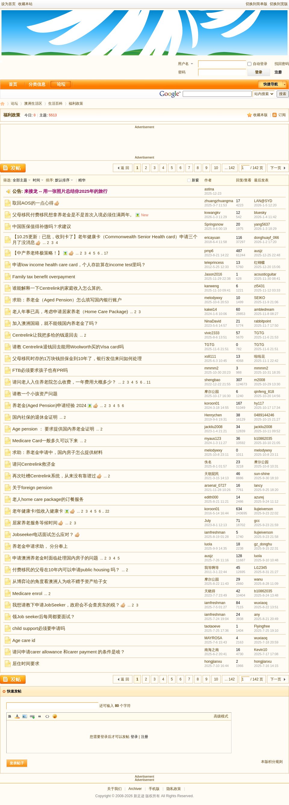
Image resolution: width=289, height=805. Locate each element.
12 (238, 213)
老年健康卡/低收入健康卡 (37, 511)
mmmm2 (211, 368)
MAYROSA (213, 638)
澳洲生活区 (33, 103)
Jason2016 (213, 274)
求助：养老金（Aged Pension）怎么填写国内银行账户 (67, 299)
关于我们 (114, 789)
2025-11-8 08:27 (266, 314)
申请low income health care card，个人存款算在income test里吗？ (79, 264)
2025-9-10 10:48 (266, 560)
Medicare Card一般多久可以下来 (45, 440)
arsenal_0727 (215, 485)
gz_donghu (263, 544)
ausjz (258, 251)
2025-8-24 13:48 (266, 595)
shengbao (212, 380)
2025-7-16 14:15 (266, 666)
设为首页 (8, 4)
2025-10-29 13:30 (267, 384)
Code (47, 716)
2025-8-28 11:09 (266, 583)
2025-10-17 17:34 (267, 407)
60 (238, 309)
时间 (36, 180)
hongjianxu (213, 661)
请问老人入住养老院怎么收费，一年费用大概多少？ (64, 381)
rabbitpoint (262, 321)
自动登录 (257, 64)
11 (149, 382)
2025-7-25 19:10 (266, 630)
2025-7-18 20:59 (266, 642)
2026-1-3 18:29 (265, 228)
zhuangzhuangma (218, 201)
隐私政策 (173, 789)
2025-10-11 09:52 (267, 431)
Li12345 (260, 568)
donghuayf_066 (266, 238)
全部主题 (20, 180)
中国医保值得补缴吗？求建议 (41, 226)
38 (238, 415)
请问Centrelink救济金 (33, 464)
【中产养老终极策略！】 (37, 252)
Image (25, 716)
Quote (40, 716)
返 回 (125, 168)
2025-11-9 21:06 (266, 302)
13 (238, 263)
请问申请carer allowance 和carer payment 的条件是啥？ (68, 651)
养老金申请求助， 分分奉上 (40, 546)
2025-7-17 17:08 (266, 654)
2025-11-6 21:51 (266, 349)
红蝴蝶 (259, 263)
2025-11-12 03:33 (267, 290)
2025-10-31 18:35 (267, 372)
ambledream (264, 309)
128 (239, 556)
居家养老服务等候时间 (34, 522)
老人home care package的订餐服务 (48, 499)
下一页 (275, 168)
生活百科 (55, 103)
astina (209, 189)
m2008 (259, 380)
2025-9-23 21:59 (266, 525)
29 (238, 579)
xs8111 (210, 356)
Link (32, 716)
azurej (259, 497)
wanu (258, 579)
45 (238, 568)
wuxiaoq (260, 603)
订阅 (282, 115)
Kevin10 (260, 650)
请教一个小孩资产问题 (34, 393)
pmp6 (208, 251)
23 (238, 462)
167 (239, 403)
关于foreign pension (32, 487)
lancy (258, 485)
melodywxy (213, 298)
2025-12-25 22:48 (267, 255)
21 (238, 321)
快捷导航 (270, 84)
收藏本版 (260, 115)
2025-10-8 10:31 (266, 466)
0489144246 (264, 415)
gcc (257, 521)
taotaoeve (212, 626)
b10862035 (263, 438)
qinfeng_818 (264, 392)
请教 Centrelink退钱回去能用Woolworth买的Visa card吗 (68, 346)
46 (238, 474)
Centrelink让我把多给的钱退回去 (45, 335)
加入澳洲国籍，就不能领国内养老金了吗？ (55, 323)
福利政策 (11, 115)
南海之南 (211, 650)
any (257, 614)
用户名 (183, 64)
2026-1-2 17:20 (265, 242)
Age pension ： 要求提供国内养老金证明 (53, 428)
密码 (181, 72)
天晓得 (209, 591)
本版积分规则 (272, 762)
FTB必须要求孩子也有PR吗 (40, 370)
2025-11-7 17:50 (266, 325)
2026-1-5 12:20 (265, 205)
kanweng (211, 286)
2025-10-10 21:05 (267, 443)
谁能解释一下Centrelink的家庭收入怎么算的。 (58, 288)
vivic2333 (211, 333)
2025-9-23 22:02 (266, 513)
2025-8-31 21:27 (266, 572)
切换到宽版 (279, 4)
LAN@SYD (263, 201)
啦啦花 (259, 356)
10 (216, 168)
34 (238, 427)
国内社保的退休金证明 (34, 417)
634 (239, 509)
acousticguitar (265, 274)
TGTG (259, 333)
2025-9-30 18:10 (266, 478)
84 (238, 603)
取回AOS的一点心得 (33, 202)
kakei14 (210, 309)
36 (238, 438)
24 (238, 614)
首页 (13, 84)
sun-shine (262, 474)
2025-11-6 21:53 (266, 337)
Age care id (23, 640)
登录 (134, 737)
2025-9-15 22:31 (266, 548)
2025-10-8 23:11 (266, 454)
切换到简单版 (256, 4)
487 (239, 251)
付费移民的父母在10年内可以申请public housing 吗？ (66, 569)
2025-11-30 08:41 (267, 278)
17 (238, 201)
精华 (81, 180)
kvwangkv (212, 213)
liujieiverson (263, 509)
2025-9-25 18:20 (266, 490)
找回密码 (282, 64)
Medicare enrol (27, 593)
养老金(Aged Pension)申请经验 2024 (49, 405)
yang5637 (262, 224)
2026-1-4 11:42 (265, 217)
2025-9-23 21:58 (266, 536)
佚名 (208, 462)
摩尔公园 (211, 392)
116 (239, 238)
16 (238, 485)
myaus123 (212, 438)
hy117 (259, 403)
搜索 (282, 94)
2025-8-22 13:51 (266, 607)
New (144, 215)
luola (208, 544)
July (207, 521)
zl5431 (259, 286)
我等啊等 (211, 568)
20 (238, 224)
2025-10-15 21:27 (267, 419)
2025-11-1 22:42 (266, 360)
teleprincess (214, 263)
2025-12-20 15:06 (267, 267)
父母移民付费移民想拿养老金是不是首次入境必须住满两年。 (73, 214)
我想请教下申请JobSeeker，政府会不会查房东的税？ (66, 604)
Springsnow (213, 224)
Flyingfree (262, 626)
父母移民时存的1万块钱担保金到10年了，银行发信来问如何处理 (77, 358)
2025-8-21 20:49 (266, 619)
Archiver (135, 789)
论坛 (61, 84)
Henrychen (213, 415)
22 (107, 511)
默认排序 (62, 180)
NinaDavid (212, 321)
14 (238, 497)
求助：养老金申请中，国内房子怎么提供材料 (57, 452)
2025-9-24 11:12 (266, 501)
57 (238, 333)
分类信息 (37, 84)
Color (17, 716)
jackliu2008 (213, 427)
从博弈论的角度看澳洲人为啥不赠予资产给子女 (59, 581)
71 (238, 521)
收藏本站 (25, 4)
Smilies (55, 716)
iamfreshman (214, 532)
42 (238, 591)
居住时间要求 (25, 663)
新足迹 (2, 103)
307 (239, 380)
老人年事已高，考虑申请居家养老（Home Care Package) (70, 311)
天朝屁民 (211, 474)
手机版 (154, 789)
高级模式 (221, 716)
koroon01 (211, 403)
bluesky (260, 213)
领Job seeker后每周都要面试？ (43, 616)
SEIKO (259, 298)
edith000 (211, 497)
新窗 (195, 180)
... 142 (230, 168)
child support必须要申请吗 (38, 628)
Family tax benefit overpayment (43, 276)
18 (238, 544)
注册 (278, 72)
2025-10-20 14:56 (267, 396)
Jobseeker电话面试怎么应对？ (43, 534)
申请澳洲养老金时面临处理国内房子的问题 (55, 557)
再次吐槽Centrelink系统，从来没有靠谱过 (54, 475)
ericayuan (212, 238)
